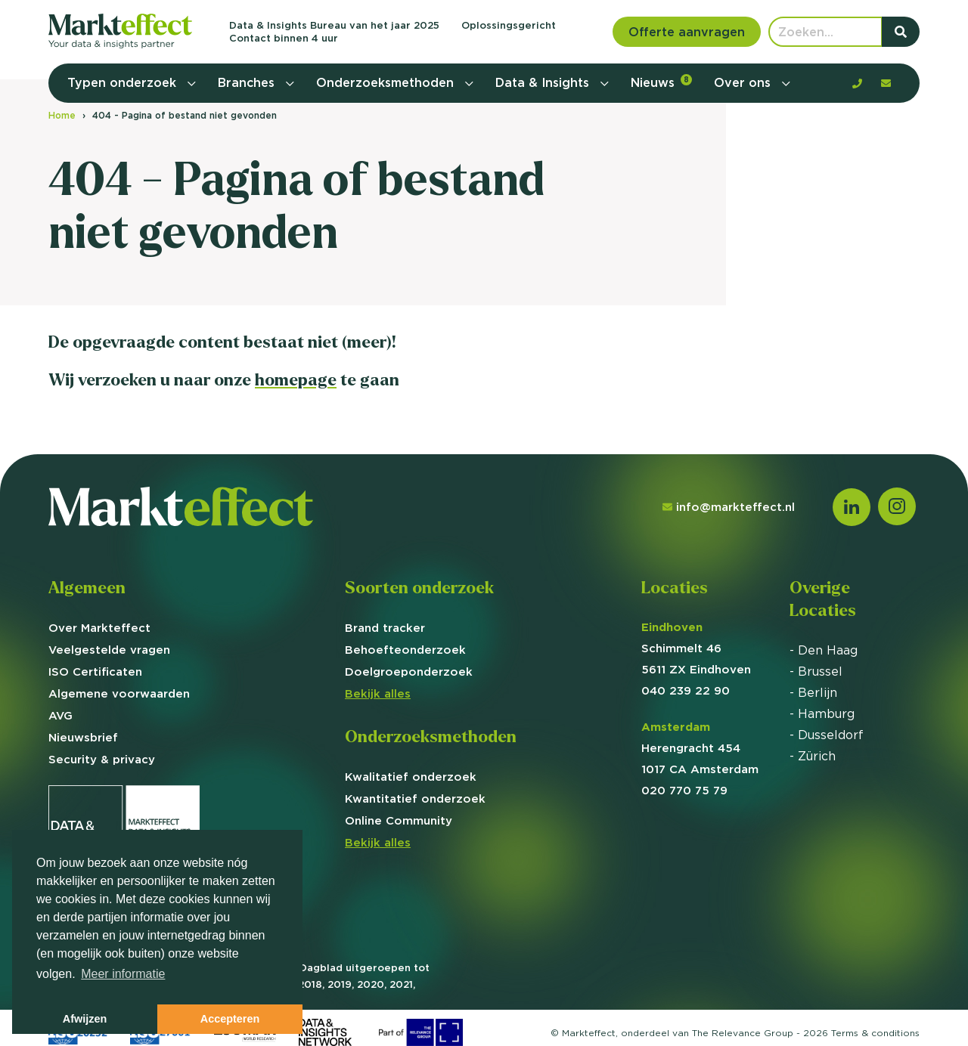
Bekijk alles (378, 693)
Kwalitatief (410, 776)
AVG (60, 715)
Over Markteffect (99, 627)
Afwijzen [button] (85, 1019)
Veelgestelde (109, 649)
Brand (385, 627)
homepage (296, 380)
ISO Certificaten (95, 671)
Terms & (875, 1032)
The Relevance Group (742, 1032)
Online (398, 820)
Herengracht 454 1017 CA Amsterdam (700, 748)
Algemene (119, 693)
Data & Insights (544, 82)
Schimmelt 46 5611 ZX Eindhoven (696, 648)
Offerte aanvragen (686, 31)
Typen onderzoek (123, 82)
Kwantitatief (415, 798)
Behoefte (405, 649)
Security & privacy (101, 759)
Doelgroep (409, 671)
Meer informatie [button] (123, 973)
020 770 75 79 (684, 790)
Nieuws (661, 82)
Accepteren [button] (229, 1019)
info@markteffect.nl (728, 507)
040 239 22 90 (685, 690)
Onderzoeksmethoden (387, 82)
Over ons (744, 82)
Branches (248, 82)
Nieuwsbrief (83, 737)
